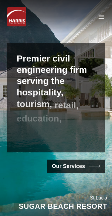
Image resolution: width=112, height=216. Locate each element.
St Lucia (98, 197)
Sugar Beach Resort (63, 206)
